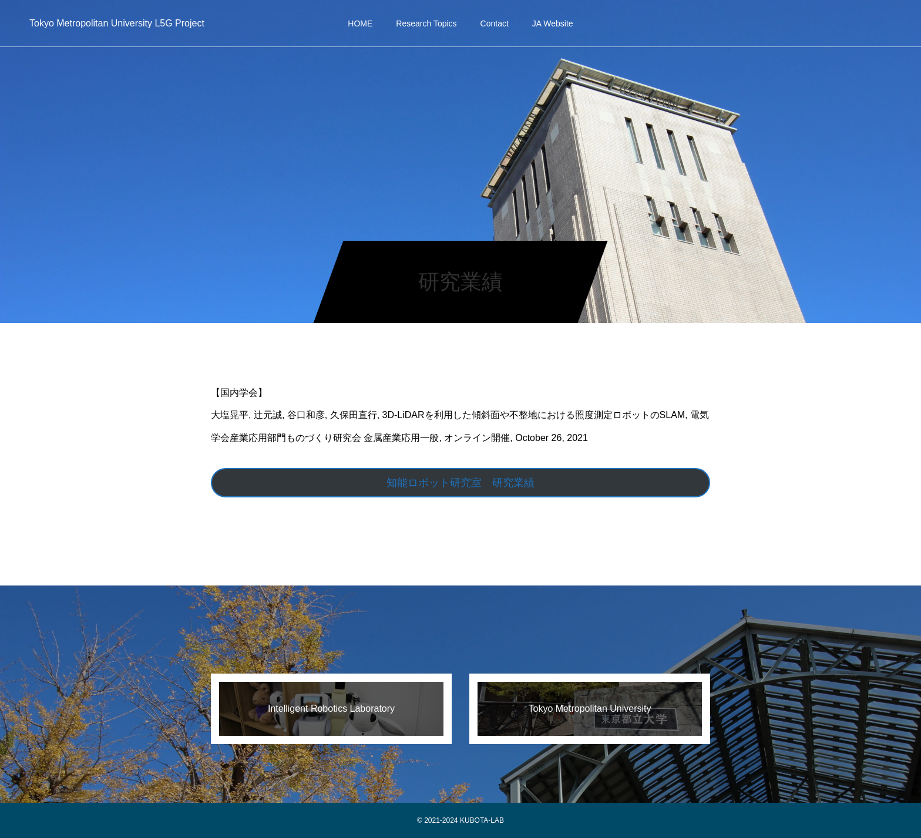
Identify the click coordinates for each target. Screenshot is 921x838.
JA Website (552, 23)
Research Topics (426, 23)
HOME (360, 23)
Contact (494, 23)
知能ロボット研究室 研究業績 (460, 483)
